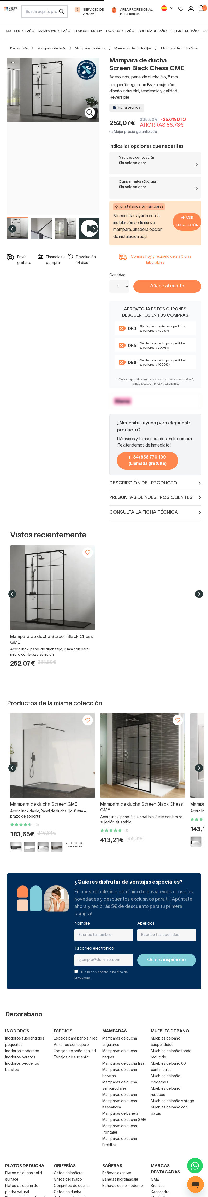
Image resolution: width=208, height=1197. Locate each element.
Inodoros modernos (22, 1051)
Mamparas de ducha (90, 48)
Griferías (65, 1166)
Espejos (63, 1031)
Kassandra (160, 1192)
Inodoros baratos (20, 1057)
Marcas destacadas (165, 1169)
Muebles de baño (20, 31)
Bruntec (157, 1186)
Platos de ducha (88, 31)
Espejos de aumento (71, 1057)
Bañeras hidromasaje (120, 1179)
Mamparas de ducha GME (124, 1120)
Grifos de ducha (67, 1192)
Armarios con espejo (71, 1045)
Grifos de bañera (68, 1173)
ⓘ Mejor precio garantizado (133, 132)
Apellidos (146, 923)
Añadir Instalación (187, 221)
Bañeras (112, 1166)
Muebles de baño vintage (172, 1101)
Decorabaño (19, 48)
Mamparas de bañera (120, 1114)
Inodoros (17, 1031)
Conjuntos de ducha (71, 1186)
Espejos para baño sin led (76, 1038)
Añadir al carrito (167, 286)
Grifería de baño (152, 31)
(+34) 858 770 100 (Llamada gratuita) (148, 461)
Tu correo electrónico (94, 948)
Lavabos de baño (120, 31)
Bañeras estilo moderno (122, 1186)
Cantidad (117, 275)
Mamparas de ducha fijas (132, 48)
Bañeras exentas (116, 1173)
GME (155, 1179)
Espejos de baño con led (75, 1051)
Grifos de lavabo (68, 1179)
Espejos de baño (185, 31)
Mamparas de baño (54, 31)
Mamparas (114, 1031)
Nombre (82, 923)
